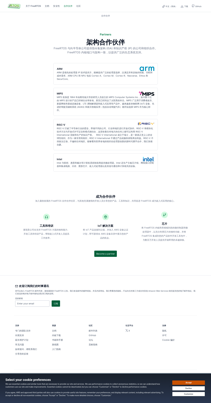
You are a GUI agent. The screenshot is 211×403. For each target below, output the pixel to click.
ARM (61, 68)
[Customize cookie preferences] (188, 394)
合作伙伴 (68, 6)
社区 (78, 6)
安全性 (56, 6)
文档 (47, 6)
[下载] (184, 6)
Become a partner (105, 253)
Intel (61, 159)
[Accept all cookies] (188, 382)
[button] (196, 6)
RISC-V (62, 124)
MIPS (61, 93)
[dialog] (105, 388)
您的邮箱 (19, 298)
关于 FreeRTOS (33, 6)
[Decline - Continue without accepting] (188, 388)
